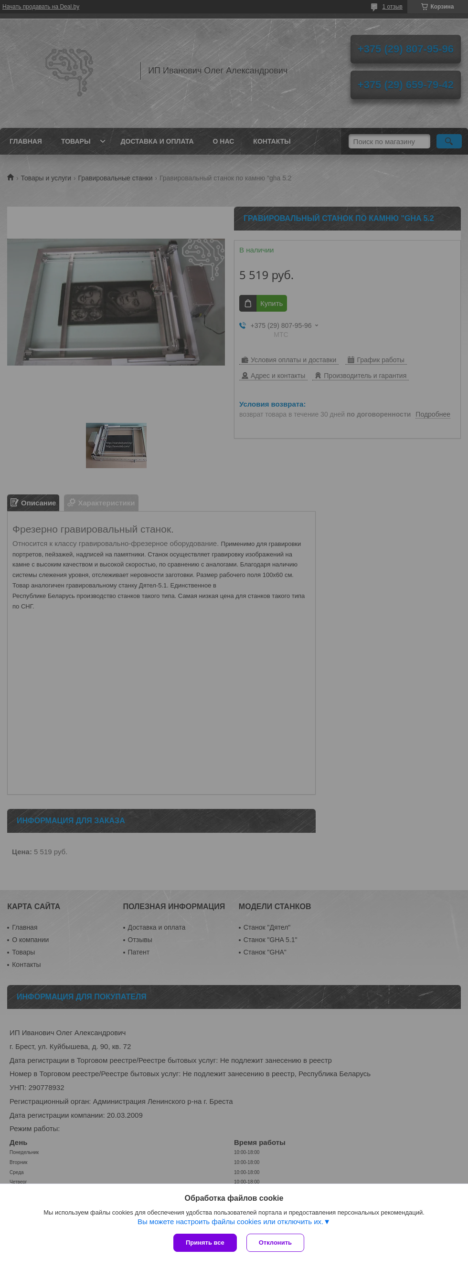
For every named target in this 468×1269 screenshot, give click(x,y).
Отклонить (275, 1242)
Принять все (205, 1242)
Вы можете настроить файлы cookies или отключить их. (230, 1221)
